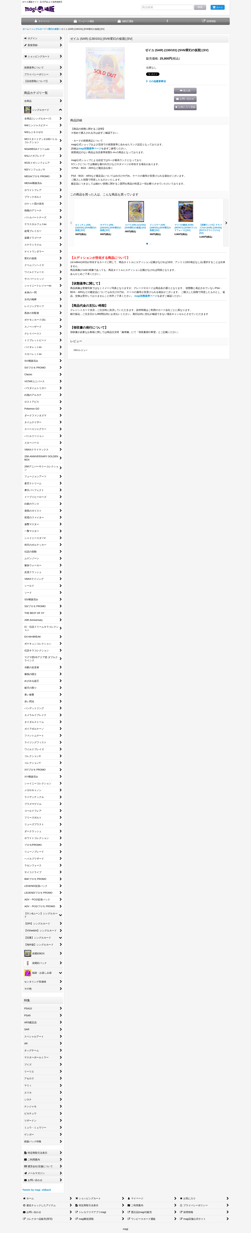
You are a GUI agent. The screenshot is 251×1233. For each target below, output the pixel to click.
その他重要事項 (156, 81)
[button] (167, 21)
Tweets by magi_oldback (36, 1189)
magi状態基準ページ (89, 148)
